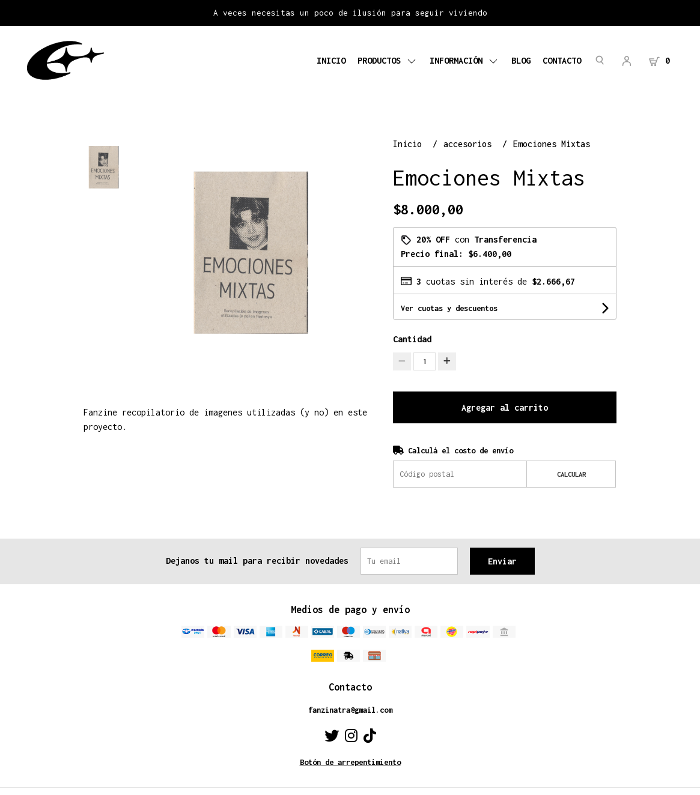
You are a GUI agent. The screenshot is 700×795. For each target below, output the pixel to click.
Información (464, 60)
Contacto (562, 60)
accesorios (469, 144)
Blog (521, 60)
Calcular (571, 474)
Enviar (502, 561)
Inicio (331, 60)
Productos (388, 60)
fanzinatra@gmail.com (350, 710)
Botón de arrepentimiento (350, 762)
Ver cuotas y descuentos (449, 308)
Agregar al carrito (504, 407)
